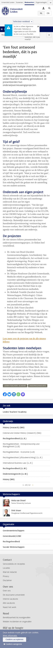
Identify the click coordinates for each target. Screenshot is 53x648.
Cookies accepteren (14, 639)
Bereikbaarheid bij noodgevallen (16, 617)
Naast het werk (9, 607)
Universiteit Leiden (7, 2)
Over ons (7, 590)
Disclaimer (7, 580)
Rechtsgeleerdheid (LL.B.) (14, 438)
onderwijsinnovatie (37, 386)
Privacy (6, 576)
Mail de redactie (10, 572)
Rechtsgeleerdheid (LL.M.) (15, 468)
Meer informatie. (10, 635)
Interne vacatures (10, 599)
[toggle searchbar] (49, 8)
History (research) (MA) (13, 427)
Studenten (19, 2)
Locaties (6, 568)
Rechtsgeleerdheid (11, 541)
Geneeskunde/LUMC (12, 536)
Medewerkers (29, 2)
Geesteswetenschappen (13, 530)
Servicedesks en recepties (14, 564)
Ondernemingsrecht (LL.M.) (15, 474)
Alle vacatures (9, 603)
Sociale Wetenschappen (13, 547)
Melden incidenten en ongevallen (17, 621)
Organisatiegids (41, 2)
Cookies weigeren (14, 644)
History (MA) (9, 479)
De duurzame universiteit (14, 595)
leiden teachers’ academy (15, 386)
